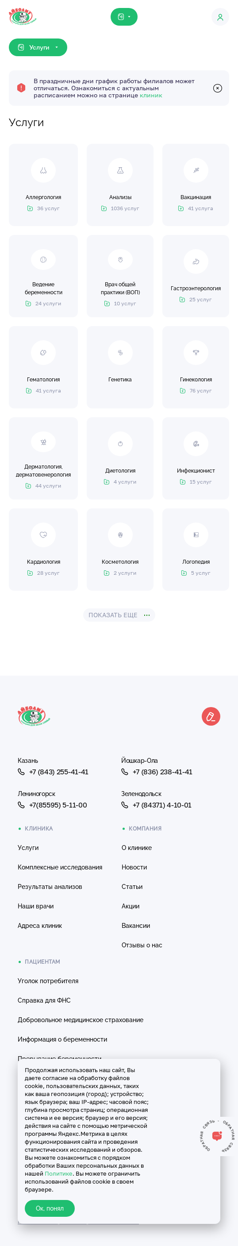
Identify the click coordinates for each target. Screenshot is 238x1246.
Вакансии (136, 926)
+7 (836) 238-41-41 (156, 771)
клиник (151, 95)
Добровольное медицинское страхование (80, 1020)
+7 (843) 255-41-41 (53, 771)
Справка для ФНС (44, 1000)
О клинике (137, 848)
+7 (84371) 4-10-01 (156, 804)
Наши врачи (36, 906)
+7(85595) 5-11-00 (52, 804)
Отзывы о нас (142, 945)
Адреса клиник (40, 926)
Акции (130, 906)
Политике (59, 1173)
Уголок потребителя (48, 981)
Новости (134, 867)
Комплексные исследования (60, 867)
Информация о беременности (62, 1039)
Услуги (28, 848)
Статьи (132, 887)
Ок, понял (50, 1208)
